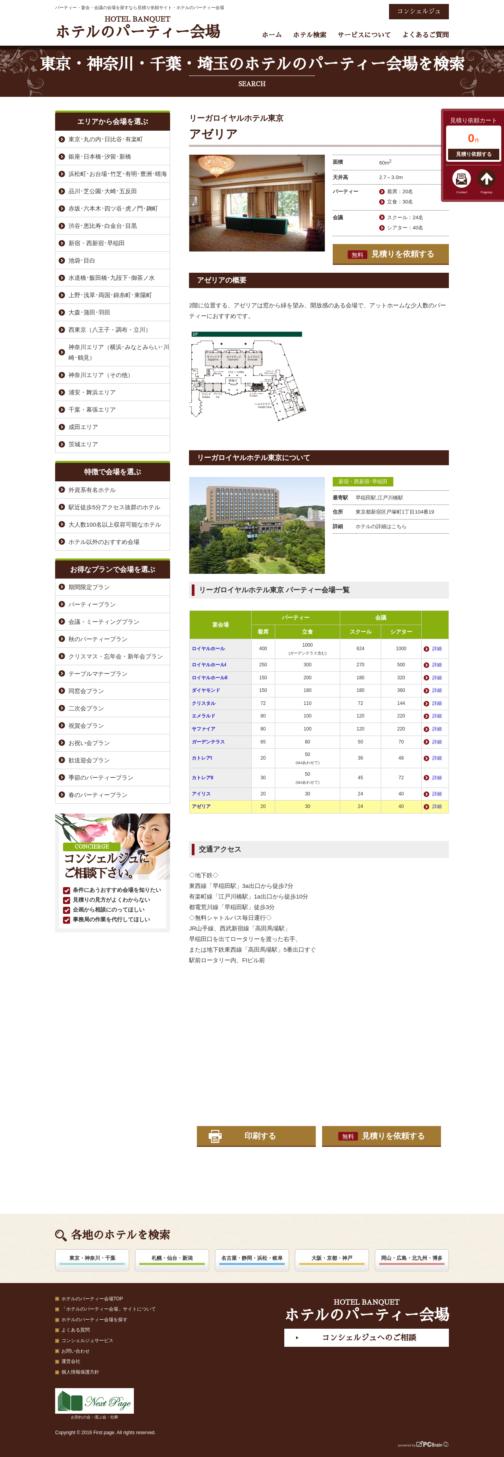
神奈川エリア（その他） (101, 375)
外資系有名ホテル (92, 489)
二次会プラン (86, 708)
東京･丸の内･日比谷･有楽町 (106, 139)
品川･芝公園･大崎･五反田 (103, 191)
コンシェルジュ (419, 11)
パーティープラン (92, 604)
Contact (461, 192)
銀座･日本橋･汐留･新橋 (100, 156)
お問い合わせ (75, 1351)
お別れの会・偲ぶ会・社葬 (94, 1403)
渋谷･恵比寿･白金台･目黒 (103, 225)
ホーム (272, 35)
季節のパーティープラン (101, 777)
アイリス (201, 794)
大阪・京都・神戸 (331, 1258)
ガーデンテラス (208, 742)
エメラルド (203, 716)
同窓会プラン (86, 691)
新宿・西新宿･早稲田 (363, 481)
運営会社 (70, 1361)
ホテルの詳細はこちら (381, 526)
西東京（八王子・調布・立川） (110, 329)
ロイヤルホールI (209, 664)
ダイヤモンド (206, 690)
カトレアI (202, 758)
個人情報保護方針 (80, 1372)
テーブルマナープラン (98, 673)
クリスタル (203, 703)
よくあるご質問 (425, 35)
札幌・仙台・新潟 (172, 1258)
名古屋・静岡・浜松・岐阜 (252, 1258)
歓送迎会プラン (89, 760)
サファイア (203, 729)
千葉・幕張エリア (92, 409)
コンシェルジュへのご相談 (369, 1338)
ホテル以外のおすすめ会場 (104, 541)
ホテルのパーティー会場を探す (94, 1319)
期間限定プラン (89, 587)
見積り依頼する (474, 154)
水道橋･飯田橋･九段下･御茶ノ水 (112, 277)
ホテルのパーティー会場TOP (92, 1299)
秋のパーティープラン (98, 639)
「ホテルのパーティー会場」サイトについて (108, 1309)
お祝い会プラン (89, 743)
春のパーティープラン (98, 794)
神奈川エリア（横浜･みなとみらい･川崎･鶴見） (119, 352)
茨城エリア (83, 444)
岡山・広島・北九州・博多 (412, 1258)
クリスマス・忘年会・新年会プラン (116, 656)
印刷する (260, 1136)
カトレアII (202, 777)
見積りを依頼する (391, 254)
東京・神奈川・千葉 (92, 1258)
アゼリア (201, 806)
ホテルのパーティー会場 (137, 28)
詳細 (437, 648)
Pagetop (487, 192)
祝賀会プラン (86, 725)
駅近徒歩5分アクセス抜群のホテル (114, 507)
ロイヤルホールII (210, 677)
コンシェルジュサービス (87, 1340)
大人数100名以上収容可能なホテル (115, 524)
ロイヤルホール (208, 648)
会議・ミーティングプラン (104, 621)
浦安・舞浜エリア (92, 392)
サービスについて (364, 35)
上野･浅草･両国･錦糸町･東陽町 (110, 295)
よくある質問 (75, 1330)
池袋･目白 (82, 260)
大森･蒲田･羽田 (89, 312)
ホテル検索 (309, 35)
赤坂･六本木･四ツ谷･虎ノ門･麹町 (113, 208)
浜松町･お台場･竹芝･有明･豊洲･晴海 (118, 173)
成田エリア (83, 426)
